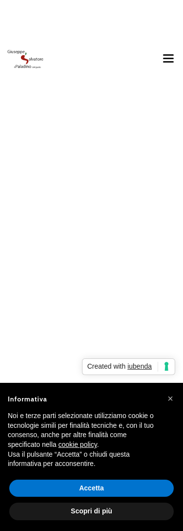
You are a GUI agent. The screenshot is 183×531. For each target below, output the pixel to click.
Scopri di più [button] (91, 511)
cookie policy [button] (78, 444)
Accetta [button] (91, 488)
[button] (170, 398)
